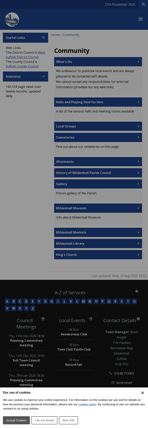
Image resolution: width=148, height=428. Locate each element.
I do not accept (44, 420)
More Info (68, 420)
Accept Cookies (16, 420)
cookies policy (87, 404)
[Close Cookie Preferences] (142, 393)
